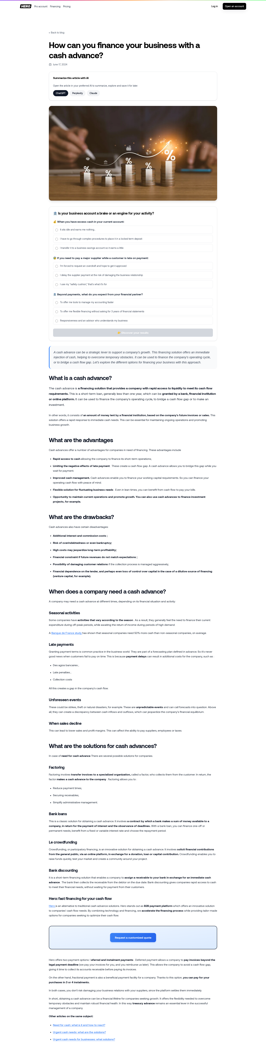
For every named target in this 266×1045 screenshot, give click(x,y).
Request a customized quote (133, 937)
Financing (55, 6)
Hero (52, 905)
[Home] (26, 6)
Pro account (40, 6)
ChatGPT (60, 93)
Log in (214, 6)
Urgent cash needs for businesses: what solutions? (84, 1039)
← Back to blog (56, 32)
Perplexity (77, 93)
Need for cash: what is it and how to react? (79, 1024)
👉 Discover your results (133, 336)
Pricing (66, 6)
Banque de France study (66, 632)
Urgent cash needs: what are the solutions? (79, 1032)
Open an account (234, 6)
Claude (93, 93)
